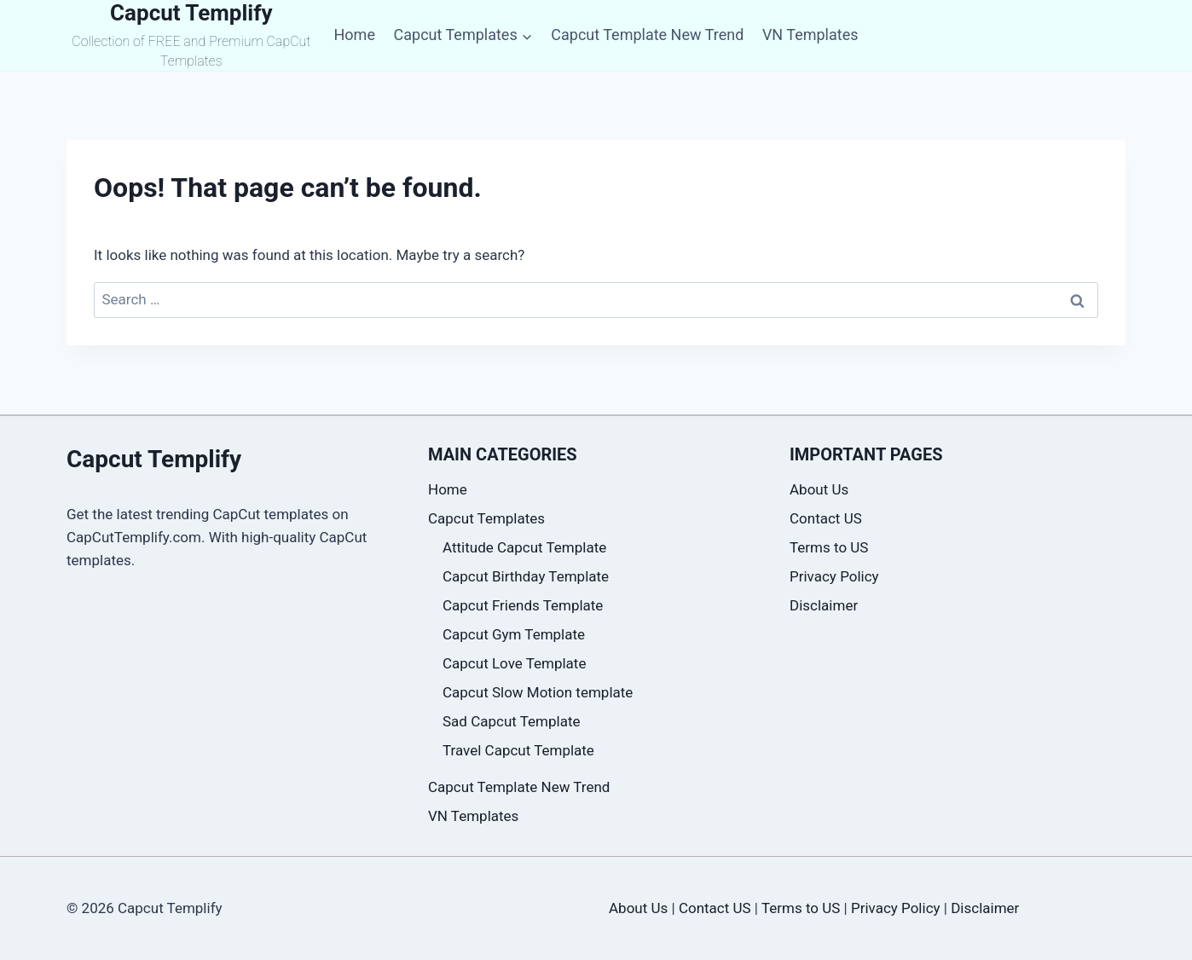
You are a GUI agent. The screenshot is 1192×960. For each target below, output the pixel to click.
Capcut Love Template (514, 663)
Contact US (826, 518)
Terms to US (829, 547)
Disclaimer (824, 605)
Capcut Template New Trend (647, 34)
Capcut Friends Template (523, 605)
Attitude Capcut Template (524, 547)
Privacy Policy (834, 576)
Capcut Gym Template (514, 634)
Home (353, 34)
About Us (819, 489)
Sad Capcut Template (511, 721)
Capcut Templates (486, 518)
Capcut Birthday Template (526, 576)
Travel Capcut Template (518, 750)
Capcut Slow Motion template (538, 692)
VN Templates (810, 34)
